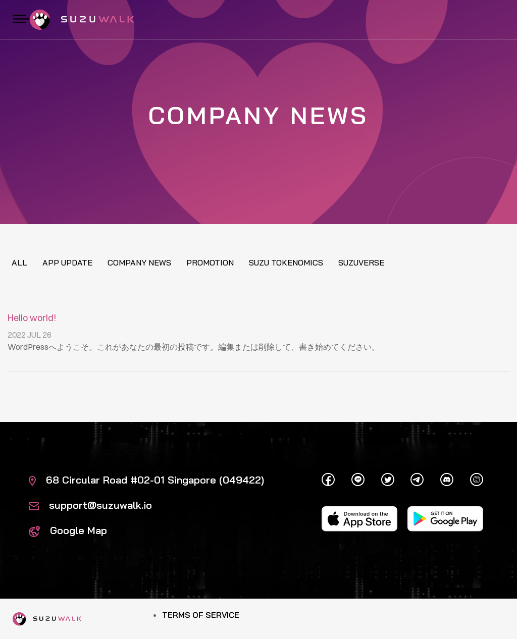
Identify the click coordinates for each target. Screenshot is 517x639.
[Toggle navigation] (21, 19)
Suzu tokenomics (286, 262)
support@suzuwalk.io (90, 505)
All (19, 262)
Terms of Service (200, 615)
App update (67, 262)
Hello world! (32, 318)
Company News (139, 262)
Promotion (210, 262)
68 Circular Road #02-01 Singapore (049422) (146, 479)
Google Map (68, 530)
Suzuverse (361, 262)
